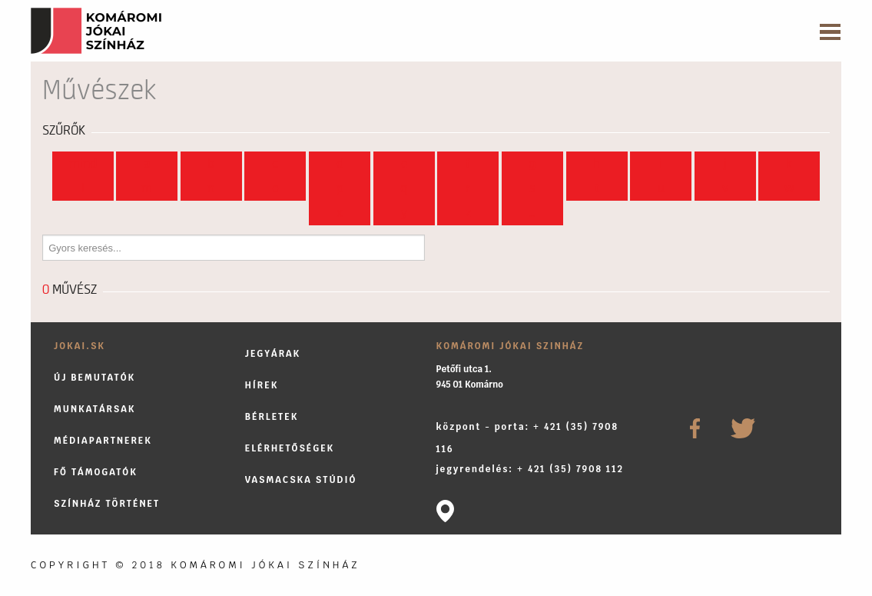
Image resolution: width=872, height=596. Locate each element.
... (532, 213)
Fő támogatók (96, 472)
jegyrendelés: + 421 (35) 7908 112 (530, 468)
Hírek (262, 385)
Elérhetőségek (290, 448)
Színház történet (107, 503)
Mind (83, 164)
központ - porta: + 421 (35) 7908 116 (527, 437)
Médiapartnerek (103, 440)
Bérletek (272, 416)
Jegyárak (273, 353)
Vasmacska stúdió (301, 479)
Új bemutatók (94, 377)
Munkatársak (95, 409)
